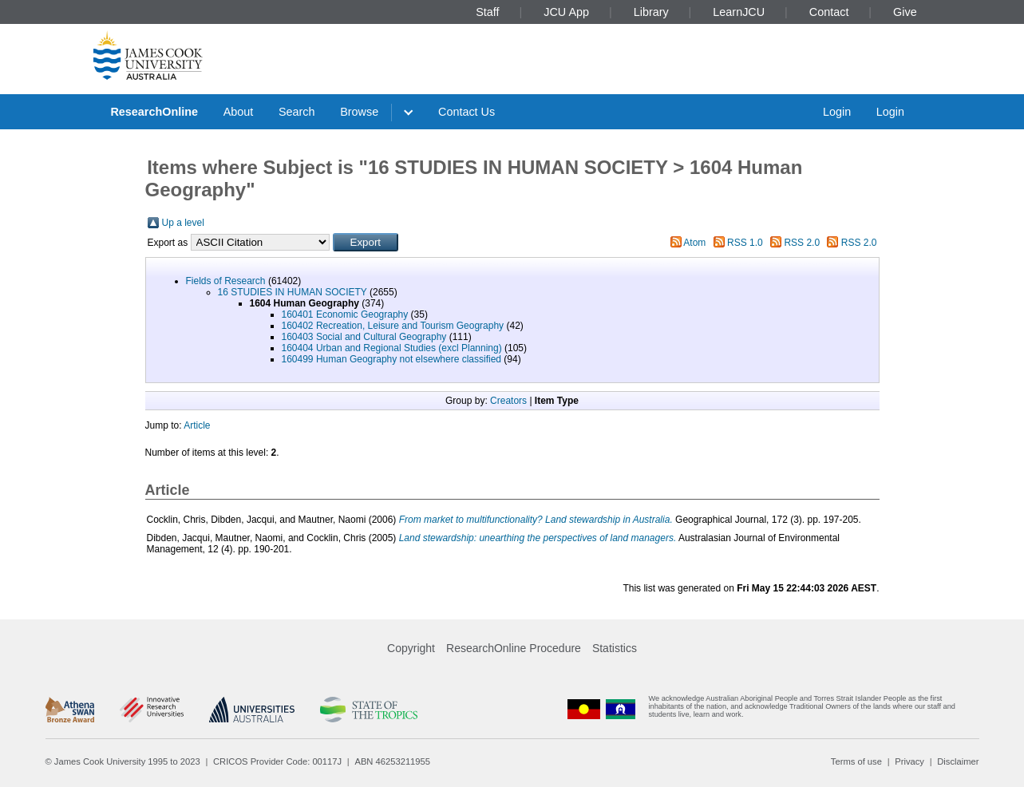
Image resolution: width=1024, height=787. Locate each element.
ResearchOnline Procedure (513, 648)
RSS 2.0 (802, 242)
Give (905, 12)
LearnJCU (739, 12)
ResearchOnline (154, 111)
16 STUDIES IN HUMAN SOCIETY (292, 292)
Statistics (614, 648)
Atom (694, 242)
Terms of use (856, 761)
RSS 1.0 (745, 242)
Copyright (411, 648)
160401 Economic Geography (345, 314)
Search (297, 111)
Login (837, 111)
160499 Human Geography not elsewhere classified (392, 359)
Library (651, 12)
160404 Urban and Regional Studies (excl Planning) (392, 348)
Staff (487, 12)
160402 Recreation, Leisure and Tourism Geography (393, 325)
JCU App (566, 12)
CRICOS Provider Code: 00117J (277, 761)
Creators (508, 400)
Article (197, 425)
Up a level (183, 222)
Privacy (909, 761)
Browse (359, 111)
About (238, 111)
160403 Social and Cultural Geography (364, 336)
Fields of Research (226, 281)
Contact (829, 12)
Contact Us (466, 111)
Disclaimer (958, 761)
